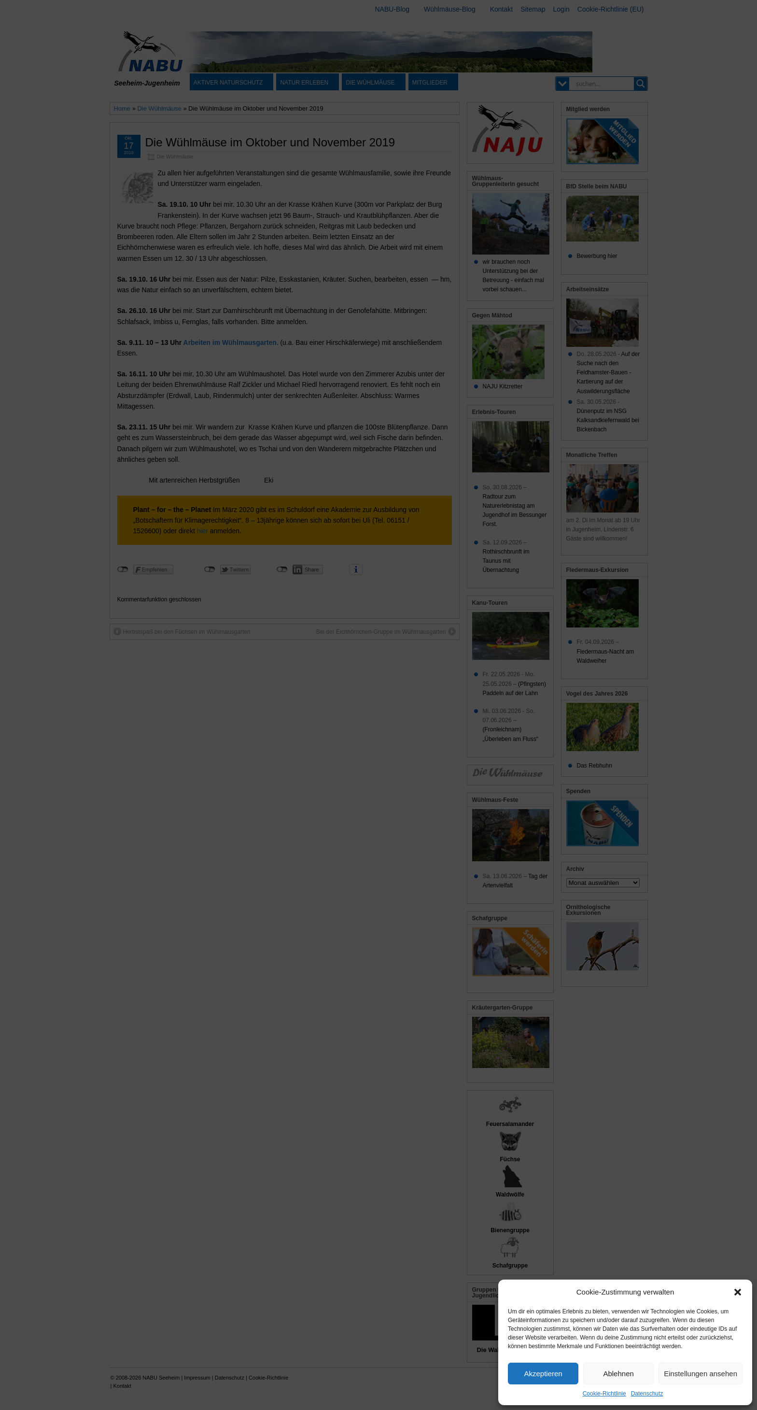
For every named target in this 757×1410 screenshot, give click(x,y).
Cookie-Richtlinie (604, 1393)
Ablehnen (618, 1373)
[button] (738, 1292)
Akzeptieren (543, 1373)
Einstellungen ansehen (700, 1373)
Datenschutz (647, 1393)
